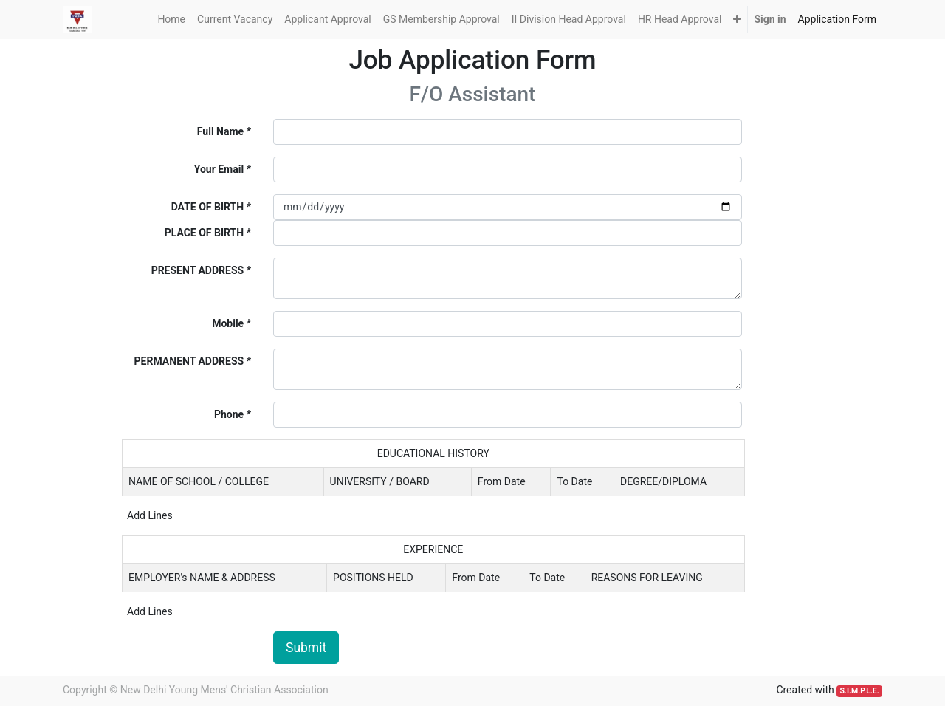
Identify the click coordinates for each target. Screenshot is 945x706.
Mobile (228, 323)
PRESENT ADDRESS (197, 270)
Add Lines (150, 515)
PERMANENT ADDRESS (189, 361)
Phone (229, 414)
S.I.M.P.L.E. (859, 691)
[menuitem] (171, 19)
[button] (737, 19)
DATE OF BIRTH (207, 207)
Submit (306, 647)
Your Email (219, 169)
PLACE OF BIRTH (204, 233)
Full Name (220, 131)
